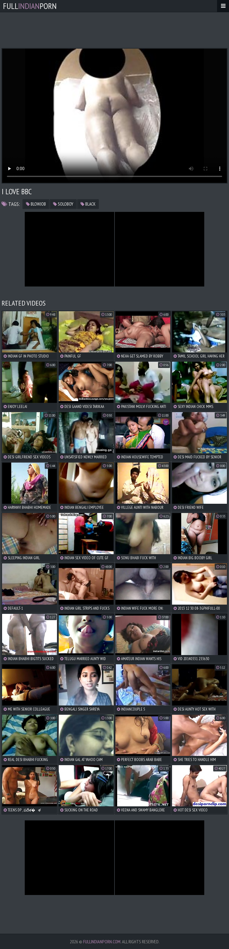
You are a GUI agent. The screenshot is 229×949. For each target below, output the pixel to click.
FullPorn (30, 5)
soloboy (63, 204)
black (88, 204)
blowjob (36, 204)
